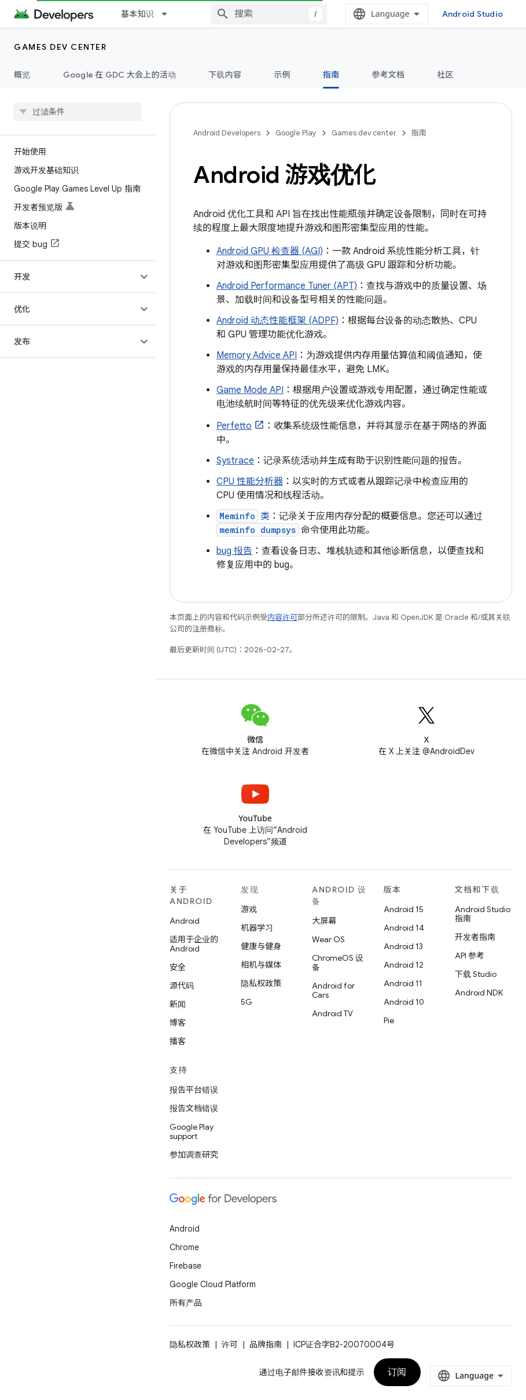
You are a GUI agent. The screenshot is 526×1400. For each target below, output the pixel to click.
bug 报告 (234, 551)
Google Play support (192, 1131)
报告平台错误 (194, 1090)
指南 (418, 133)
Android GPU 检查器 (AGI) (269, 251)
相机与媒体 (261, 965)
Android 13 (403, 946)
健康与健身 (261, 946)
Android (185, 921)
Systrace (235, 460)
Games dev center (60, 47)
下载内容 (224, 74)
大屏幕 (324, 921)
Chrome (184, 1247)
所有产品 (186, 1303)
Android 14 (404, 928)
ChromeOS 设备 (337, 962)
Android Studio (472, 14)
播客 (178, 1041)
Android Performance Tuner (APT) (286, 286)
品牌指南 (265, 1344)
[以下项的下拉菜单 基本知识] (169, 14)
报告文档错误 (194, 1108)
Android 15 (404, 909)
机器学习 (257, 928)
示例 (282, 74)
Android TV (332, 1013)
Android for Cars (333, 990)
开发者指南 (475, 937)
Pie (389, 1020)
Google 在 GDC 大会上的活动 (119, 74)
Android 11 (403, 983)
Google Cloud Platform (213, 1284)
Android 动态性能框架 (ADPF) (277, 320)
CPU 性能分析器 (249, 481)
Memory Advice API (256, 355)
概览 (22, 74)
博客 (178, 1022)
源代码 (182, 985)
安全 (178, 967)
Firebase (185, 1266)
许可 (230, 1344)
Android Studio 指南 (482, 914)
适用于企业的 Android (194, 944)
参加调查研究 (194, 1154)
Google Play (296, 133)
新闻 (178, 1004)
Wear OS (328, 939)
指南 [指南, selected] (331, 74)
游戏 (249, 909)
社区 (445, 74)
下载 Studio (475, 974)
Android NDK (479, 992)
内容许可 (282, 617)
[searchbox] (78, 111)
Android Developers (226, 133)
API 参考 (469, 955)
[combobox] (269, 13)
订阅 (397, 1372)
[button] (68, 276)
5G (246, 1002)
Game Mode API (250, 390)
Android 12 (404, 965)
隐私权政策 (261, 983)
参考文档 (387, 74)
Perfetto (234, 426)
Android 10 (404, 1002)
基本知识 (137, 14)
